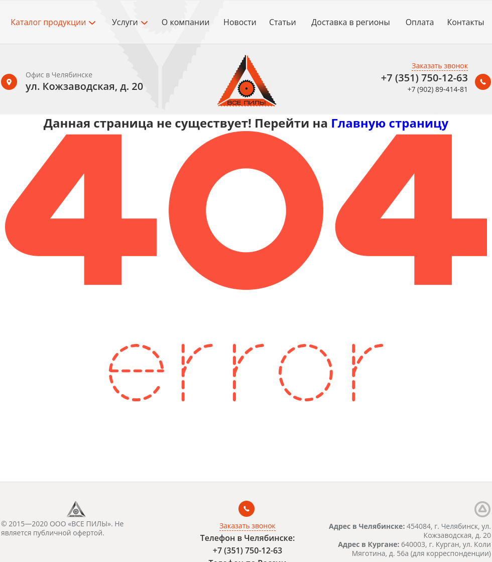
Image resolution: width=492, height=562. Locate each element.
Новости (240, 22)
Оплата (420, 22)
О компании (186, 22)
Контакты (465, 22)
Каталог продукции (53, 22)
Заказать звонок (440, 65)
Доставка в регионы (350, 22)
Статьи (282, 22)
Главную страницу (389, 123)
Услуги (130, 22)
